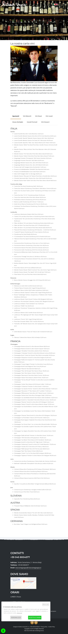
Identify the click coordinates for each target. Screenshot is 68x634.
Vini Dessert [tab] (45, 122)
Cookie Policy (51, 626)
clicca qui (19, 613)
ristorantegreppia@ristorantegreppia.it (28, 568)
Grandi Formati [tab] (32, 122)
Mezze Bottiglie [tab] (17, 122)
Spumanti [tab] (15, 116)
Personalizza (16, 617)
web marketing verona (38, 630)
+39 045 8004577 (20, 557)
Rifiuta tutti (45, 604)
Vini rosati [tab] (49, 116)
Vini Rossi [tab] (38, 116)
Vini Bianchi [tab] (27, 116)
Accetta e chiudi (34, 617)
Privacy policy (44, 626)
